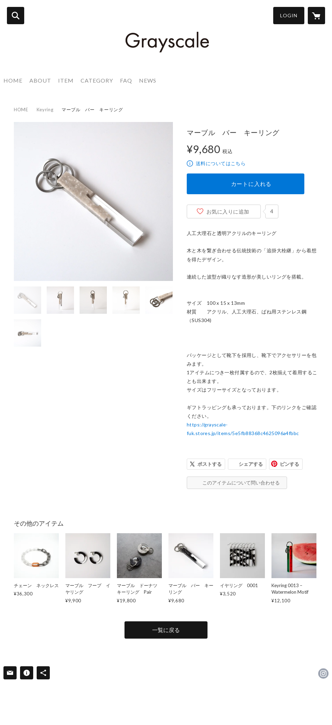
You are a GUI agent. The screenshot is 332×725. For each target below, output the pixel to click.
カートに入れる (251, 183)
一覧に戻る (166, 630)
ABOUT (40, 80)
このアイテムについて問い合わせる (241, 483)
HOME (12, 80)
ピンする (289, 464)
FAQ (126, 80)
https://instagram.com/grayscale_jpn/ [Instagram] (323, 673)
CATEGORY (97, 80)
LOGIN (288, 15)
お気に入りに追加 (227, 211)
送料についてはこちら (221, 163)
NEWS (147, 80)
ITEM (66, 80)
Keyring (45, 109)
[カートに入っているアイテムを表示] (316, 15)
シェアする (251, 464)
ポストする (209, 464)
